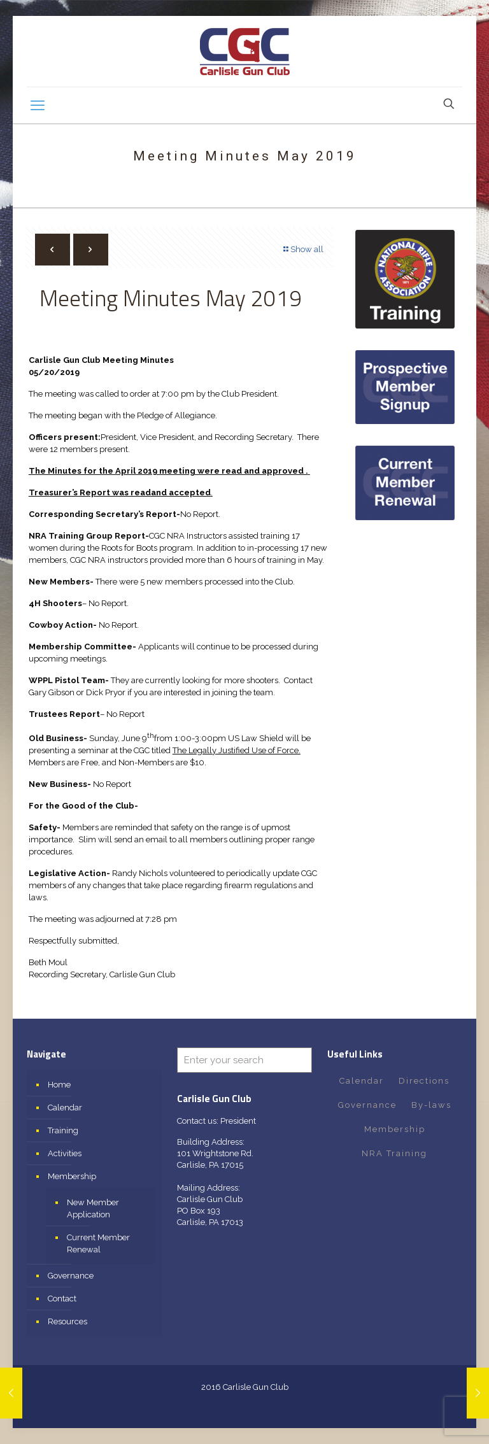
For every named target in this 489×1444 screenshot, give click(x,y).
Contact (62, 1298)
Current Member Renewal (98, 1243)
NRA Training (394, 1153)
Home (59, 1084)
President (238, 1121)
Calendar (65, 1107)
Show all (302, 249)
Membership (72, 1176)
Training (63, 1130)
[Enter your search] (244, 1060)
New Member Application (93, 1208)
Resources (67, 1321)
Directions (424, 1081)
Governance (71, 1275)
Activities (65, 1153)
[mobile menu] (37, 105)
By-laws (431, 1105)
